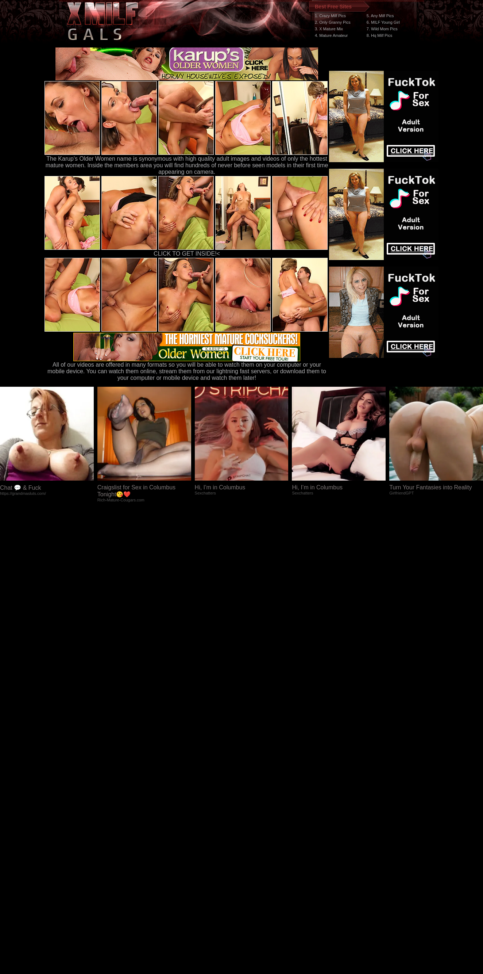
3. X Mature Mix (329, 29)
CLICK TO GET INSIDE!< (187, 254)
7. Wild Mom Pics (382, 29)
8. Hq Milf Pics (379, 35)
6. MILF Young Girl (383, 22)
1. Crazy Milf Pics (330, 16)
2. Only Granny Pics (333, 22)
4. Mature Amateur (331, 35)
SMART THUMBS (254, 836)
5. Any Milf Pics (380, 16)
